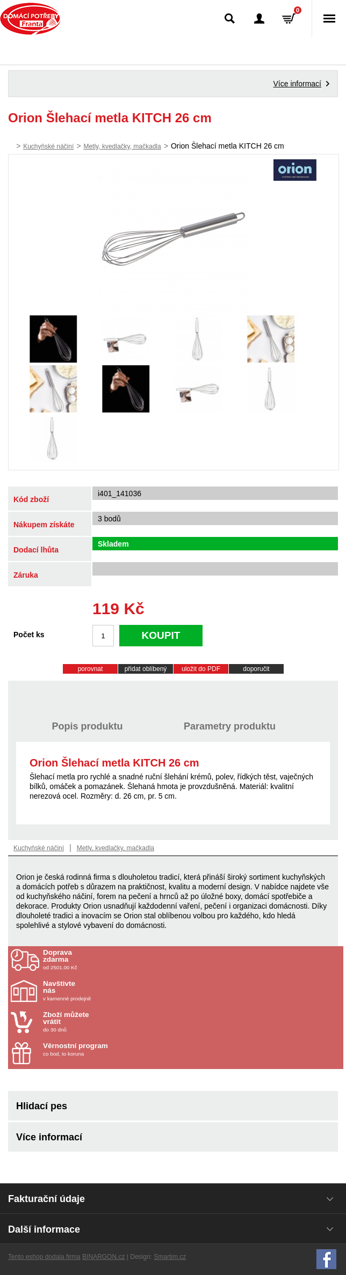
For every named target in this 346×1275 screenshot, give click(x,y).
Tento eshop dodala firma (44, 1257)
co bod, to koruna (106, 1049)
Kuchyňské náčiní (48, 146)
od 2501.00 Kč (192, 959)
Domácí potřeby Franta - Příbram (30, 19)
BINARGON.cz (103, 1257)
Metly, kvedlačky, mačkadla (122, 146)
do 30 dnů (106, 1022)
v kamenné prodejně (106, 990)
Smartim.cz (170, 1257)
